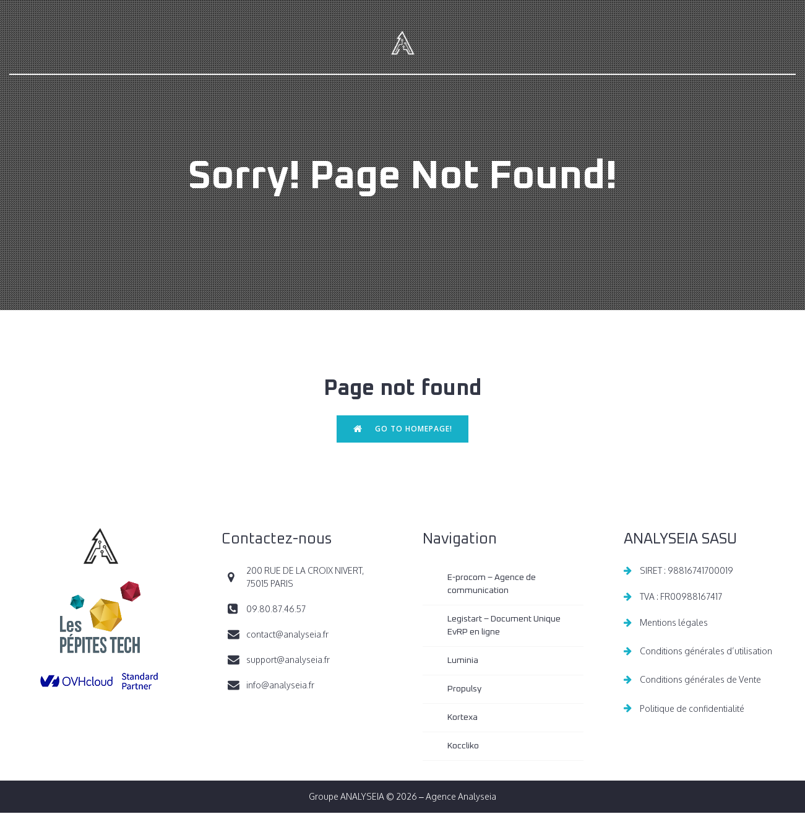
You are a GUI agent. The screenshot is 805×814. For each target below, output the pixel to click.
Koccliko (463, 747)
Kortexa (462, 718)
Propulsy (464, 690)
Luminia (462, 661)
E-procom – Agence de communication (492, 585)
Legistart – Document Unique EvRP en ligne (504, 627)
